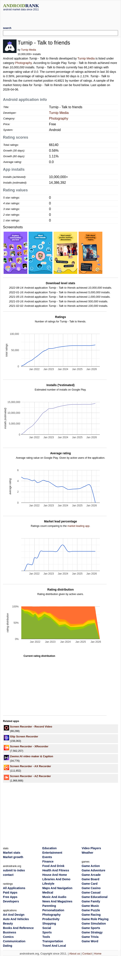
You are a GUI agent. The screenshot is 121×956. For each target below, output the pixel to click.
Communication (14, 941)
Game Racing (91, 914)
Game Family (91, 901)
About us (74, 953)
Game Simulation (94, 923)
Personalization (53, 910)
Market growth (13, 857)
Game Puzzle (91, 910)
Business (9, 932)
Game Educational (94, 897)
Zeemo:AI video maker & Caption (31, 756)
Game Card (89, 883)
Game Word (90, 941)
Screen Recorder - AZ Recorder (30, 776)
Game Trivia (90, 936)
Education (49, 848)
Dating (7, 945)
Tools (46, 936)
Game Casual (91, 892)
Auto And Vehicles (16, 919)
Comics (8, 936)
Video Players (91, 848)
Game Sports (91, 928)
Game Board (90, 879)
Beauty (8, 923)
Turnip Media (28, 49)
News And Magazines (57, 901)
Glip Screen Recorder (24, 736)
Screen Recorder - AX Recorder (30, 766)
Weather (87, 852)
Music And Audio (54, 897)
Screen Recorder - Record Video (31, 726)
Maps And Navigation (57, 888)
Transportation (52, 941)
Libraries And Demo (56, 879)
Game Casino (91, 888)
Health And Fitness (55, 870)
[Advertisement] (60, 17)
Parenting (49, 905)
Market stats (11, 852)
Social (46, 928)
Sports (47, 932)
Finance (48, 861)
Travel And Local (54, 945)
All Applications (14, 888)
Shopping (49, 923)
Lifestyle (48, 883)
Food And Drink (53, 866)
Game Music (90, 905)
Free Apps (10, 897)
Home (98, 953)
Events (47, 857)
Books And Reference (18, 928)
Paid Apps (10, 892)
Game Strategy (92, 932)
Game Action (91, 866)
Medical (47, 892)
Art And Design (13, 914)
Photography (23, 63)
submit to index (14, 870)
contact (8, 874)
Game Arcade (91, 874)
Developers (11, 901)
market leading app (78, 526)
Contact (87, 953)
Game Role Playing (95, 919)
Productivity (51, 919)
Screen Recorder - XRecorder (29, 746)
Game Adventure (93, 870)
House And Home (54, 874)
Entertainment (52, 852)
